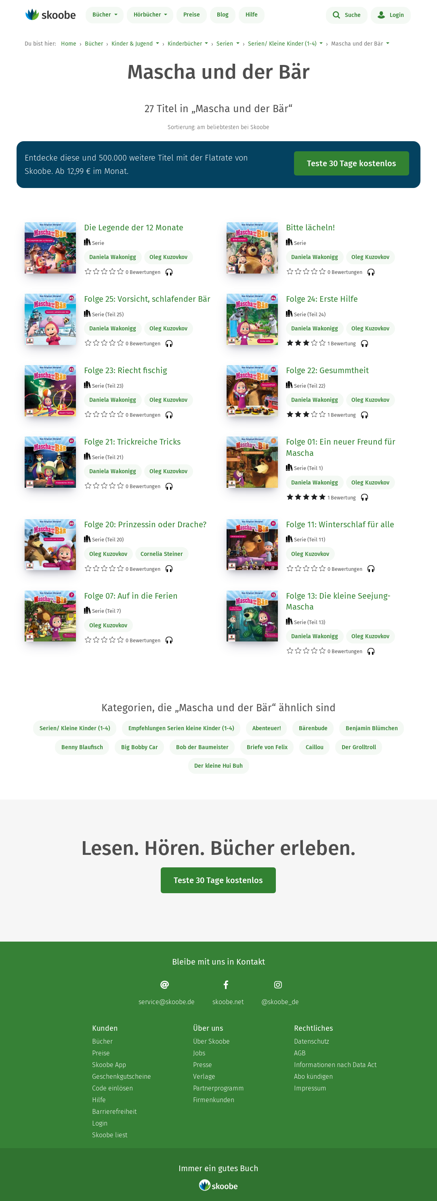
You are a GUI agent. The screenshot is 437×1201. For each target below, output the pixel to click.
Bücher (102, 14)
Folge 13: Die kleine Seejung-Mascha (338, 601)
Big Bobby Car (139, 747)
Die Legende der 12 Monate (133, 227)
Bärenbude (313, 728)
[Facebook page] (228, 993)
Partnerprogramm (218, 1088)
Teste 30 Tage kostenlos (351, 163)
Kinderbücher (185, 43)
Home (68, 43)
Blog (223, 14)
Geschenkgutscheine (121, 1076)
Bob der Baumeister (202, 747)
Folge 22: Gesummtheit (327, 370)
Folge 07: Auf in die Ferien (131, 596)
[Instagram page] (280, 993)
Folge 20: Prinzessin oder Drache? (145, 524)
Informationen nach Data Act (335, 1065)
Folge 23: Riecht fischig (125, 370)
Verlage (204, 1076)
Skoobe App (109, 1065)
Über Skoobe (211, 1041)
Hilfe (252, 14)
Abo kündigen (313, 1076)
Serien (224, 43)
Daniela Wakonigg (112, 257)
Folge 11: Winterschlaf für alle (340, 524)
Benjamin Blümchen (372, 728)
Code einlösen (112, 1088)
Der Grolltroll (359, 747)
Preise (191, 14)
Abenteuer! (266, 728)
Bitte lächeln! (310, 227)
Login (391, 14)
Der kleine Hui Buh (218, 765)
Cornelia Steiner (162, 554)
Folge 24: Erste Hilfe (322, 299)
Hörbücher (148, 14)
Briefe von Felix (267, 747)
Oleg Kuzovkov (168, 257)
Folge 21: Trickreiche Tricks (132, 442)
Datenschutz (311, 1041)
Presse (202, 1065)
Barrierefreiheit (114, 1111)
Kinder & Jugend (132, 43)
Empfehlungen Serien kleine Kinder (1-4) (181, 728)
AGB (300, 1053)
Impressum (310, 1088)
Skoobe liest (109, 1135)
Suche (347, 14)
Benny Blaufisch (82, 747)
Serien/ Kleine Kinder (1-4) (282, 43)
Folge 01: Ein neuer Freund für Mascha (340, 447)
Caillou (315, 747)
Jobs (199, 1053)
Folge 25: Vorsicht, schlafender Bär (147, 299)
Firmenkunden (213, 1100)
